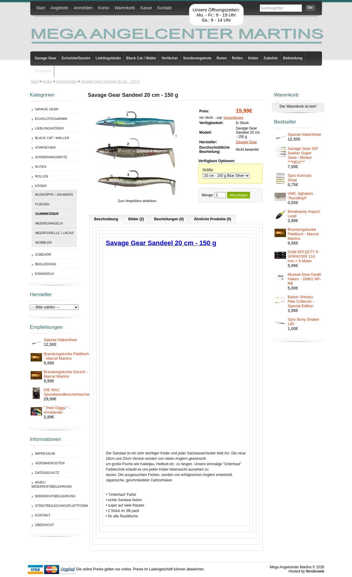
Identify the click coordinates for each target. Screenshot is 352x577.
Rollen (237, 58)
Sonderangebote (197, 58)
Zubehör (270, 58)
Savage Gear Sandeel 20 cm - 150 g (110, 81)
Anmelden (83, 7)
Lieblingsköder (108, 58)
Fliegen (42, 204)
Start (40, 7)
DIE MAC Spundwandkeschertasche (67, 392)
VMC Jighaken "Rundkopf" (300, 195)
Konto (103, 7)
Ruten (222, 58)
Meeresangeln (49, 223)
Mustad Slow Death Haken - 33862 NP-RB (305, 279)
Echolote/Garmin (76, 58)
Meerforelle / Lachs (54, 233)
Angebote (59, 7)
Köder (253, 58)
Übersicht (44, 525)
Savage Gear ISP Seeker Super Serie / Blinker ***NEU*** (303, 155)
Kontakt (165, 7)
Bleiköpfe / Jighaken (54, 194)
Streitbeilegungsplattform (61, 505)
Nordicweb (315, 571)
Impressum (45, 453)
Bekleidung (292, 58)
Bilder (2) (136, 219)
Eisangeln (43, 71)
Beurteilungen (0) (169, 219)
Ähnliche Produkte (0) (212, 219)
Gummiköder (66, 81)
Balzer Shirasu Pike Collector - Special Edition (301, 301)
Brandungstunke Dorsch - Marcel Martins (66, 374)
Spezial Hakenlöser (60, 340)
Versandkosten (50, 463)
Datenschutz (47, 472)
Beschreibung (106, 219)
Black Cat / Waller (141, 58)
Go (310, 7)
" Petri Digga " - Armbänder (57, 410)
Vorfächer (169, 58)
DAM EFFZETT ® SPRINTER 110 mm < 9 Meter (303, 256)
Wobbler (43, 242)
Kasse (146, 7)
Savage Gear (46, 58)
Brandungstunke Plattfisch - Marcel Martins (66, 356)
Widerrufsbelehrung (55, 496)
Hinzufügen (239, 195)
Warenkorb (125, 7)
